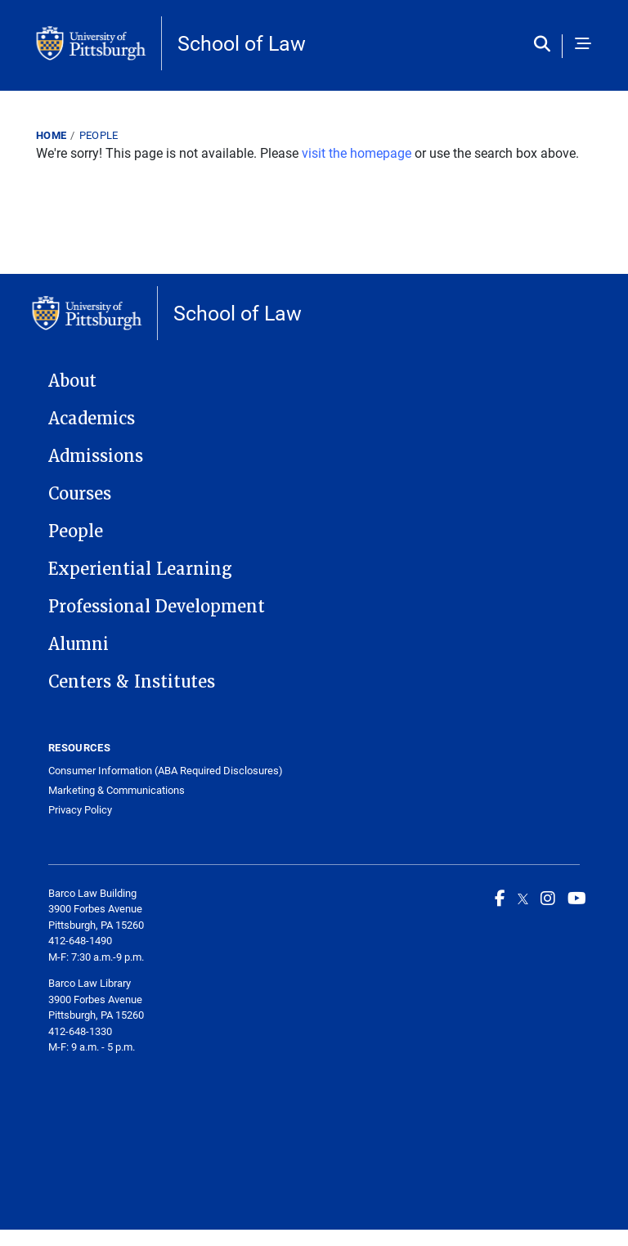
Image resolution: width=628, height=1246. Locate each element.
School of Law (241, 43)
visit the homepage (356, 152)
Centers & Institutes (131, 681)
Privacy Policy (80, 810)
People (99, 135)
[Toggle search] (546, 45)
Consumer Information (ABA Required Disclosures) (165, 771)
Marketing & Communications (116, 790)
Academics (91, 418)
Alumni (78, 644)
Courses (79, 493)
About (72, 381)
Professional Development (156, 606)
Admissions (95, 456)
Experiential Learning (140, 569)
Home (51, 135)
